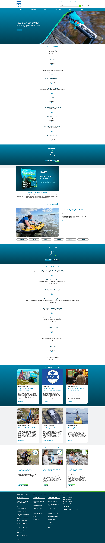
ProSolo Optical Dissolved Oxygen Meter (52, 308)
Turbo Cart (78, 1)
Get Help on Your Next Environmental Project (25, 469)
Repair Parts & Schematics (52, 519)
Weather (18, 541)
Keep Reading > (21, 401)
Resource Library (50, 524)
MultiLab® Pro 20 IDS (52, 135)
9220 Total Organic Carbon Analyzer (52, 107)
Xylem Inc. (67, 1)
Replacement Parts (20, 529)
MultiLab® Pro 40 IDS (52, 88)
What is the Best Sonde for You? (27, 428)
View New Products (49, 160)
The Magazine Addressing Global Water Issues (26, 389)
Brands (70, 9)
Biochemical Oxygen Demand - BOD (53, 494)
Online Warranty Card (51, 508)
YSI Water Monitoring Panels (52, 50)
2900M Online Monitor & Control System (52, 318)
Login (83, 1)
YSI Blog (71, 1)
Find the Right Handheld (50, 428)
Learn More (19, 30)
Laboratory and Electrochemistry (22, 520)
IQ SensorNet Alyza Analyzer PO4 (52, 356)
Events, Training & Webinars (52, 501)
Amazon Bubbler (53, 346)
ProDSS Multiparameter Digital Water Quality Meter (52, 270)
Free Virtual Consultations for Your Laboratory (51, 469)
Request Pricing (50, 522)
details (52, 55)
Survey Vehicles (19, 532)
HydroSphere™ (52, 69)
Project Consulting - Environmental (53, 511)
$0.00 (86, 5)
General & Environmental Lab (37, 505)
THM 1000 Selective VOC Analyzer (52, 126)
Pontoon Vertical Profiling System (52, 299)
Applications (33, 9)
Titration (18, 533)
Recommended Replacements (53, 516)
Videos (49, 527)
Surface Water (70, 239)
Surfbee (52, 97)
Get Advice (46, 485)
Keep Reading (65, 220)
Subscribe (74, 1)
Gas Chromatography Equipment (22, 517)
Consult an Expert (56, 259)
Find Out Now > (70, 440)
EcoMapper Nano (52, 337)
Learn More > (70, 401)
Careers (64, 1)
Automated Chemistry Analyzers (22, 508)
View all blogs (22, 239)
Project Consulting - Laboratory (53, 513)
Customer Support (58, 9)
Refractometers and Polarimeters (22, 527)
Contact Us (60, 1)
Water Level (19, 539)
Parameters (45, 9)
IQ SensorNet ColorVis (52, 116)
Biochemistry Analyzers (21, 509)
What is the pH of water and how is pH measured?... (39, 494)
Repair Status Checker (51, 521)
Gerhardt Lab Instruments (21, 518)
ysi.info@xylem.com (68, 501)
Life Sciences (35, 510)
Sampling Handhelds (20, 530)
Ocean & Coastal (35, 511)
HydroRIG (52, 59)
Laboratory (59, 239)
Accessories (19, 499)
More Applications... (36, 519)
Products (21, 9)
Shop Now (57, 160)
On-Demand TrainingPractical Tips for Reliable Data (52, 389)
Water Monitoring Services (52, 528)
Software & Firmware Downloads (53, 525)
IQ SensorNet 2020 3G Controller (52, 289)
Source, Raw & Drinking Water (37, 513)
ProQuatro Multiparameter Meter (52, 78)
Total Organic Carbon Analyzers (22, 535)
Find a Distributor (50, 502)
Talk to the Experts (71, 485)
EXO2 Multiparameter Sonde (52, 279)
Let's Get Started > (21, 440)
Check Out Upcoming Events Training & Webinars (76, 389)
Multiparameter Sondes (21, 521)
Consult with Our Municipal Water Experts (75, 469)
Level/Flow (46, 239)
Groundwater (35, 507)
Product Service (50, 510)
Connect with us (68, 499)
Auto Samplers (19, 506)
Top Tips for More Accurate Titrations (66, 494)
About (82, 9)
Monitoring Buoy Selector (75, 428)
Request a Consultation (23, 485)
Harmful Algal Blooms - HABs (37, 508)
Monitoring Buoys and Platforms (22, 523)
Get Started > (45, 401)
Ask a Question (48, 259)
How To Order (50, 507)
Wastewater (83, 239)
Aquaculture (34, 239)
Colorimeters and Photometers (22, 511)
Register (86, 1)
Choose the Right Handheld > (48, 440)
